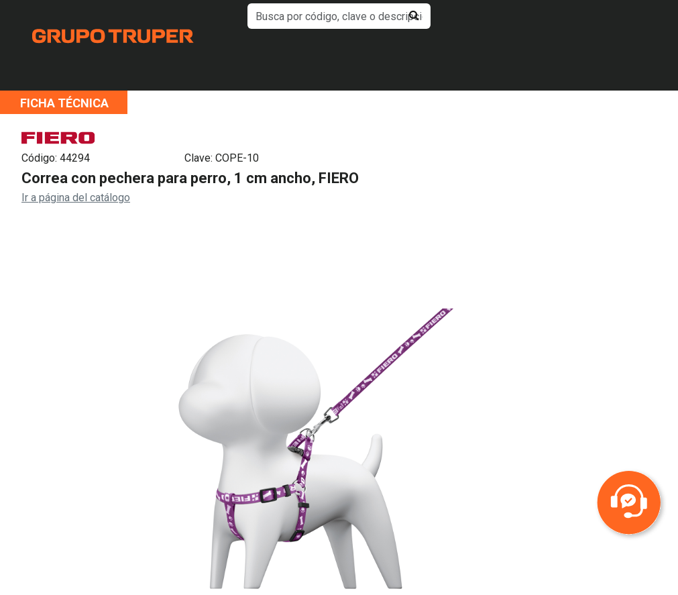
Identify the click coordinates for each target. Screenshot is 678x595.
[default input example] (339, 16)
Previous (73, 464)
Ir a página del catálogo (75, 197)
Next (552, 464)
